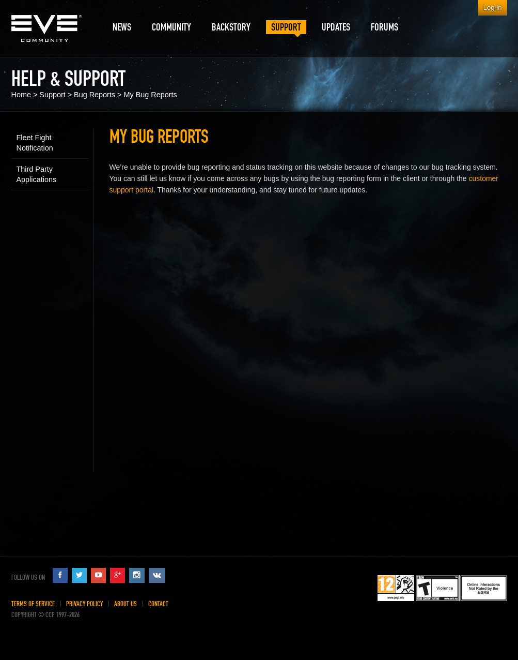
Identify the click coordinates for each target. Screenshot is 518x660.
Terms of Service (33, 603)
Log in (492, 7)
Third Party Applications (37, 174)
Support (52, 95)
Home (21, 95)
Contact (158, 603)
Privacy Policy (84, 603)
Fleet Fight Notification (35, 142)
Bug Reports (94, 95)
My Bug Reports (150, 95)
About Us (125, 603)
